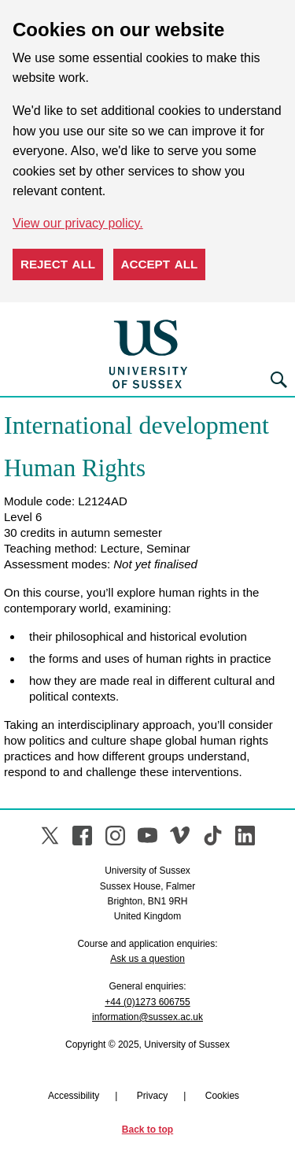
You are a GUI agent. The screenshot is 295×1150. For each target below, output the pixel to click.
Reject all (57, 264)
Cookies (222, 1095)
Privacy (152, 1095)
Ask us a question (147, 958)
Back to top (147, 1129)
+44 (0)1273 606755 (147, 1002)
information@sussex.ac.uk (147, 1016)
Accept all (159, 264)
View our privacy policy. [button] (78, 223)
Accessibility (73, 1095)
